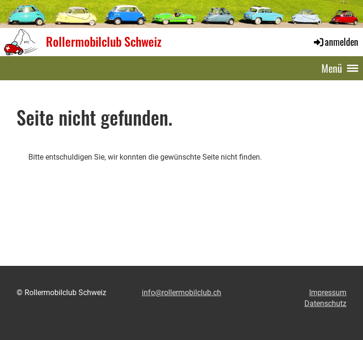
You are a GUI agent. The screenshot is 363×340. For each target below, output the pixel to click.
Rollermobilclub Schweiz (104, 41)
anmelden (335, 41)
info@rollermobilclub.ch (181, 292)
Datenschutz (325, 303)
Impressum (327, 292)
